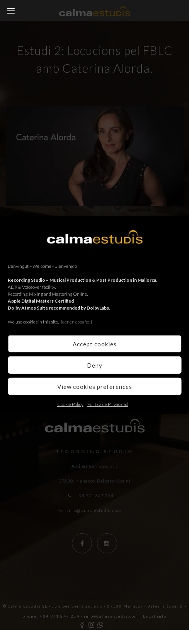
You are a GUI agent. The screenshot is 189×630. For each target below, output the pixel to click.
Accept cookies (95, 343)
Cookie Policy (70, 404)
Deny (94, 364)
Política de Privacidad (107, 404)
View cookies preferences (94, 386)
